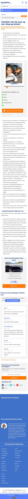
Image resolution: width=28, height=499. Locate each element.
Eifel (16, 448)
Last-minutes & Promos (8, 17)
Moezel (3, 468)
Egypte (3, 457)
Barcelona (4, 448)
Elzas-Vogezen (18, 451)
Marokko (4, 466)
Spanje (3, 476)
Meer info (14, 286)
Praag (16, 468)
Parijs (16, 463)
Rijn (16, 470)
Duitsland (4, 455)
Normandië (18, 461)
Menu (26, 3)
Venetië (3, 480)
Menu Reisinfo (8, 10)
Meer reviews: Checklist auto (9, 360)
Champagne (5, 453)
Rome (3, 474)
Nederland (4, 470)
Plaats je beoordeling (12, 300)
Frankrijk (17, 453)
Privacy (9, 492)
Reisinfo (4, 14)
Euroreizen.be (6, 3)
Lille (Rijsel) (18, 455)
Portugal (17, 466)
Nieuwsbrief (4, 492)
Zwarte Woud (5, 483)
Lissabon (17, 457)
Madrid (3, 463)
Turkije (3, 478)
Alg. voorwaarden (16, 492)
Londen (3, 461)
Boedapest (4, 451)
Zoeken (23, 3)
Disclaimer (24, 492)
